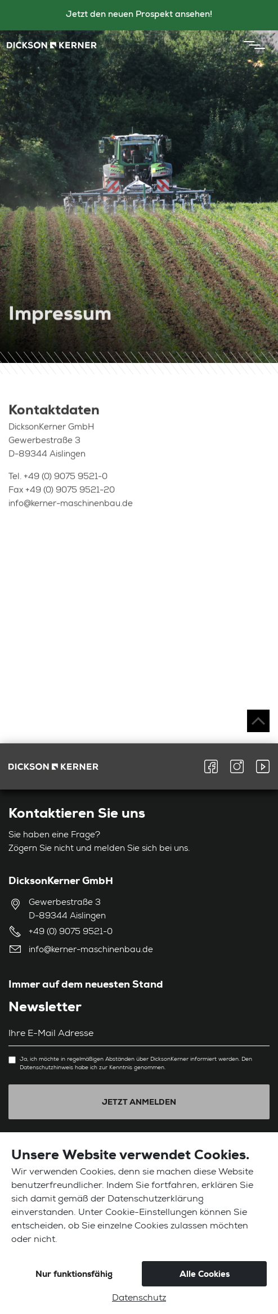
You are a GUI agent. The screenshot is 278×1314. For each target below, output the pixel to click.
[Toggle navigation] (251, 45)
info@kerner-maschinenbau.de (70, 505)
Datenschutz (139, 1298)
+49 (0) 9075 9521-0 (65, 478)
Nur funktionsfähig (74, 1274)
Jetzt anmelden (139, 1102)
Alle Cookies (205, 1274)
